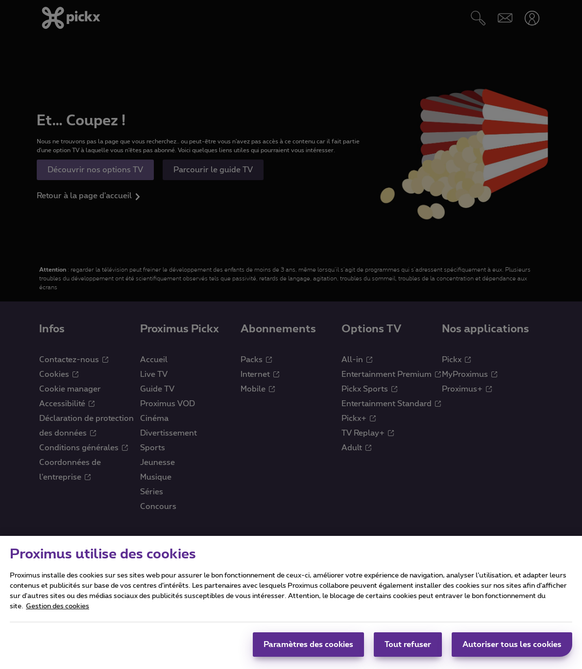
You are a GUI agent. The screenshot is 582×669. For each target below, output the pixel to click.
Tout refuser (408, 651)
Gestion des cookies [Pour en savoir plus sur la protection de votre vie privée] (57, 613)
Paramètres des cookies (308, 651)
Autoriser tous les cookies (511, 651)
